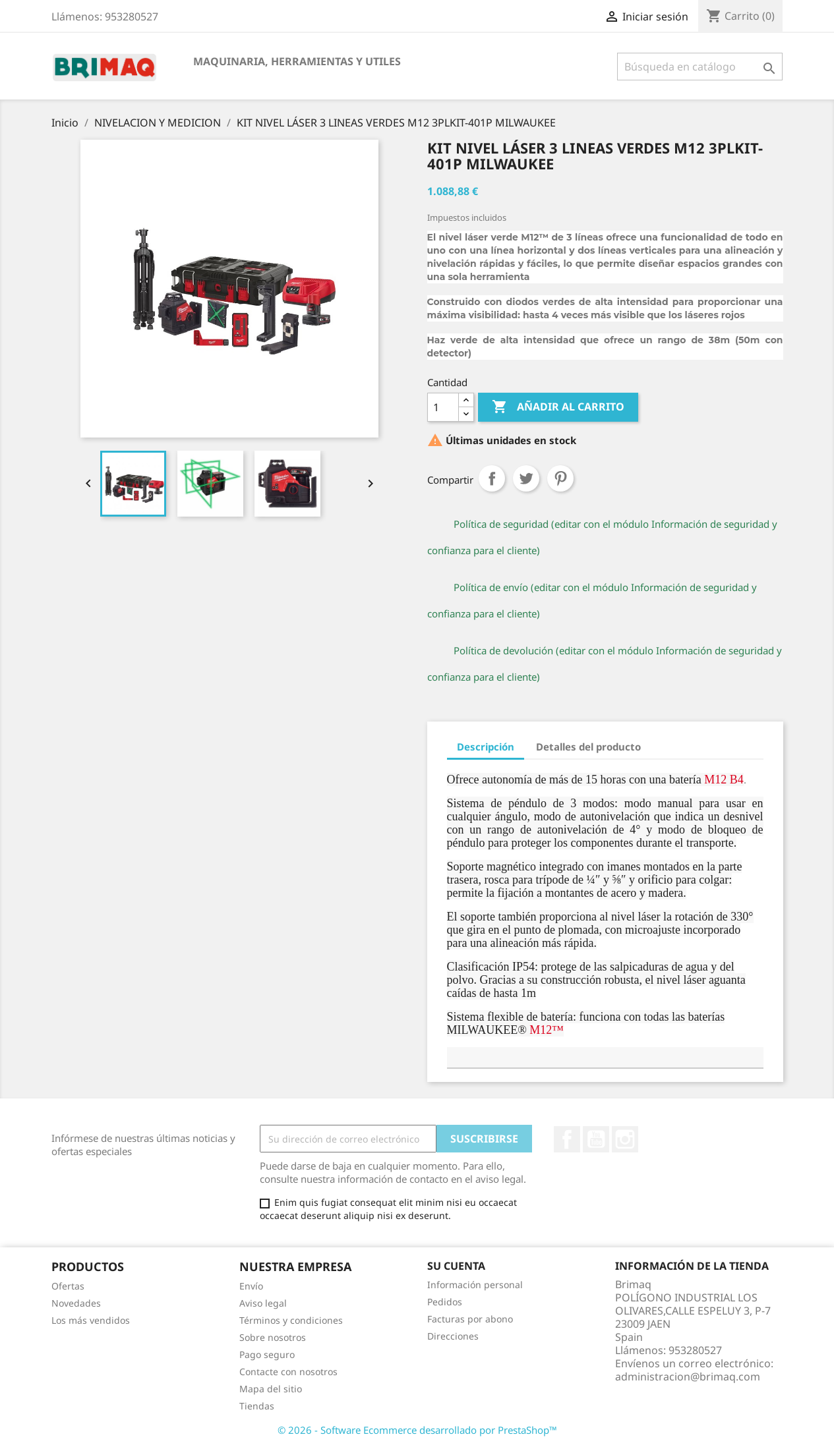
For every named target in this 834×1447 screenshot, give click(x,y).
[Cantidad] (443, 407)
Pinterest (560, 478)
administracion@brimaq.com (687, 1376)
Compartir (492, 478)
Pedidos (444, 1301)
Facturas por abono (470, 1319)
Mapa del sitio (270, 1388)
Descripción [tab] (485, 746)
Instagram (625, 1139)
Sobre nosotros (272, 1337)
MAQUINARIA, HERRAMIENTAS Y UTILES (297, 61)
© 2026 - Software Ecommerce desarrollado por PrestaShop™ (417, 1429)
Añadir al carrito (558, 407)
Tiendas (256, 1406)
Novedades (76, 1303)
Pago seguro (267, 1354)
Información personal (475, 1284)
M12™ (546, 1029)
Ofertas (67, 1286)
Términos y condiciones (291, 1320)
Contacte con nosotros (288, 1371)
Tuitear (526, 478)
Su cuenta (456, 1266)
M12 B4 (724, 779)
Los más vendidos (90, 1320)
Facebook (567, 1139)
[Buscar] (700, 66)
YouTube (596, 1139)
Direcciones (453, 1336)
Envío (251, 1286)
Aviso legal (263, 1303)
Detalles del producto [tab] (588, 746)
